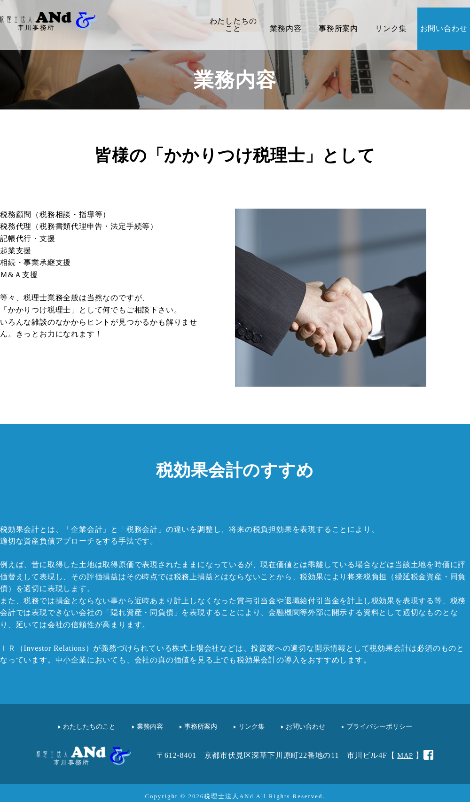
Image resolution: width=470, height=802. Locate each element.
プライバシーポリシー (379, 726)
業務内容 (285, 28)
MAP (405, 755)
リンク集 (391, 28)
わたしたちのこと (233, 24)
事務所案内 (338, 28)
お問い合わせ (444, 28)
